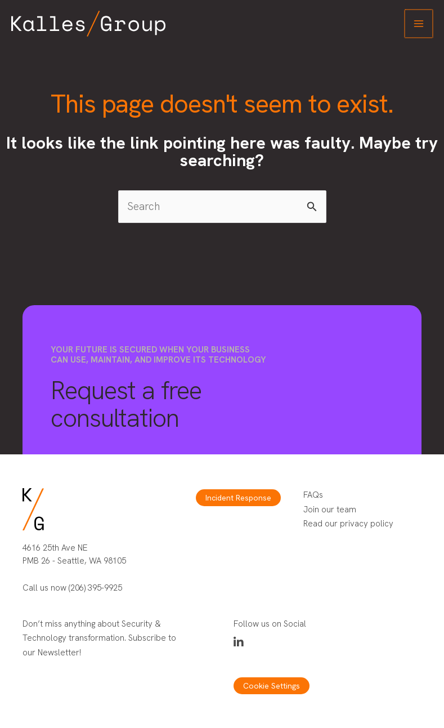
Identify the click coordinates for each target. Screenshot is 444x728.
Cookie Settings (271, 686)
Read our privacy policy (348, 523)
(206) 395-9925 (95, 587)
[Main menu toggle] (419, 24)
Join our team (329, 509)
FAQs (313, 495)
